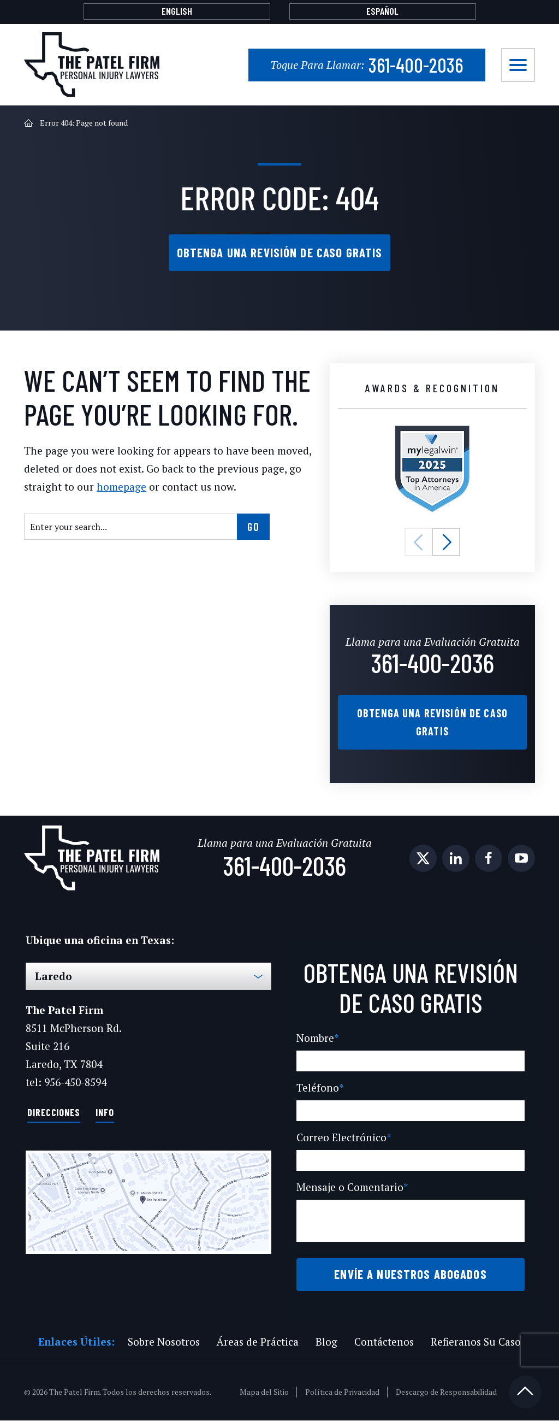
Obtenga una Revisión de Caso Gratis (279, 253)
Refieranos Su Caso (473, 1342)
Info (105, 1113)
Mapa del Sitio (265, 1392)
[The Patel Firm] (91, 64)
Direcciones (53, 1113)
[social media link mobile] (423, 859)
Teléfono (318, 1088)
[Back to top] (525, 1392)
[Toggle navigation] (518, 65)
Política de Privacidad (343, 1392)
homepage (114, 488)
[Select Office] (148, 977)
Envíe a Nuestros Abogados (410, 1275)
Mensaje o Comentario (350, 1188)
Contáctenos (381, 1342)
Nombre (316, 1039)
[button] (419, 543)
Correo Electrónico (341, 1138)
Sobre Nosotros (162, 1342)
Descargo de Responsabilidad (447, 1392)
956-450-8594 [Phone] (75, 1083)
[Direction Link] (148, 1202)
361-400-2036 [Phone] (366, 64)
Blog (324, 1342)
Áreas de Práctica (256, 1342)
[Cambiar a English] (177, 11)
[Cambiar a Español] (382, 11)
